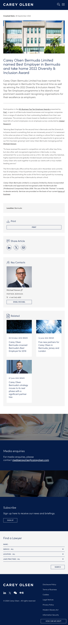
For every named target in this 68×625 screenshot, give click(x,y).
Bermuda (18, 208)
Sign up (10, 520)
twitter (10, 593)
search (58, 567)
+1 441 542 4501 (15, 297)
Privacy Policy (48, 604)
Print (34, 227)
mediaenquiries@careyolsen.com (30, 460)
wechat (15, 592)
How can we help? (53, 621)
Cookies (46, 594)
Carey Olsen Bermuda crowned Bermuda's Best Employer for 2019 (18, 346)
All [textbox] (12, 549)
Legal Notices (48, 599)
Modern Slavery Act (50, 609)
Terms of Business (50, 589)
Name (5, 544)
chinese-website (22, 592)
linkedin (4, 592)
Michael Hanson (9, 144)
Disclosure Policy (49, 584)
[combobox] (34, 549)
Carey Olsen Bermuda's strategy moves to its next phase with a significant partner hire (18, 389)
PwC (5, 112)
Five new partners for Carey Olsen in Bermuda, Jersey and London (48, 346)
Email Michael (19, 302)
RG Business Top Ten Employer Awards (34, 109)
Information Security (51, 615)
